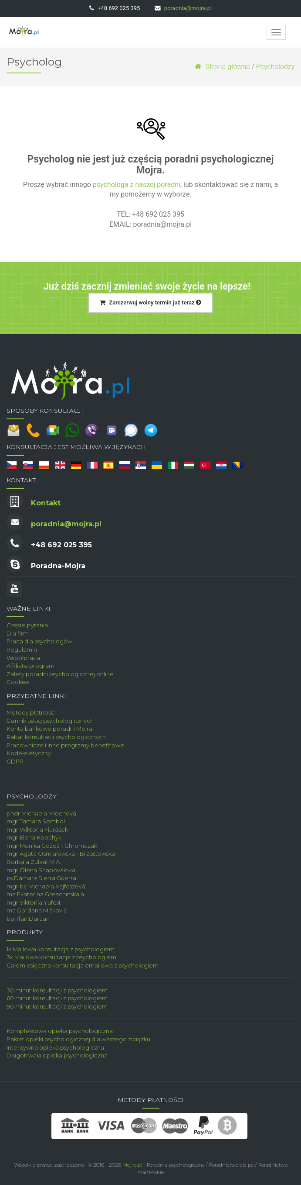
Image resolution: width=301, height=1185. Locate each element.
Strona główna (222, 66)
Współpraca (23, 657)
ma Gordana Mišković (37, 910)
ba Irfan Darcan (28, 918)
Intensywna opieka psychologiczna (55, 1047)
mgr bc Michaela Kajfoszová (46, 886)
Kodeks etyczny (29, 753)
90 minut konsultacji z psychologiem (57, 1006)
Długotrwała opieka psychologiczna (57, 1055)
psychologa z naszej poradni (136, 184)
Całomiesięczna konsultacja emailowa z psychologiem (83, 965)
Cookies (18, 681)
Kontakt (46, 503)
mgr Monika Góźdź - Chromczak (52, 845)
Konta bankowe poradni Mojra (49, 728)
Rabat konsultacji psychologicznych (56, 736)
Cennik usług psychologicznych (50, 720)
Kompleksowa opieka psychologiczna (60, 1030)
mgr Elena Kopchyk (34, 837)
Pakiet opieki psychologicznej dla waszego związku (78, 1039)
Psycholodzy (275, 66)
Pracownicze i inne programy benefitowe (65, 745)
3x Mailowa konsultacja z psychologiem (61, 957)
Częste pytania (27, 625)
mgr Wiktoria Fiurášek (37, 829)
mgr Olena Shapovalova (41, 870)
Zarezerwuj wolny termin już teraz (150, 302)
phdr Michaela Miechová (41, 813)
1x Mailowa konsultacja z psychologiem (61, 949)
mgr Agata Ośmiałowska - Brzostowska (61, 853)
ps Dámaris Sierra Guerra (41, 877)
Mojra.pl (132, 1164)
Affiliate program (30, 665)
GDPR (15, 761)
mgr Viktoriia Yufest (34, 902)
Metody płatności (31, 712)
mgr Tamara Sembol (36, 821)
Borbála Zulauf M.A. (34, 861)
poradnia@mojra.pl (188, 8)
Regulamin (22, 649)
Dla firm (18, 633)
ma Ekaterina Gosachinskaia (45, 894)
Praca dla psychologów (39, 641)
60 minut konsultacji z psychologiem (57, 998)
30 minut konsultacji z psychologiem (57, 990)
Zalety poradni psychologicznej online (60, 673)
